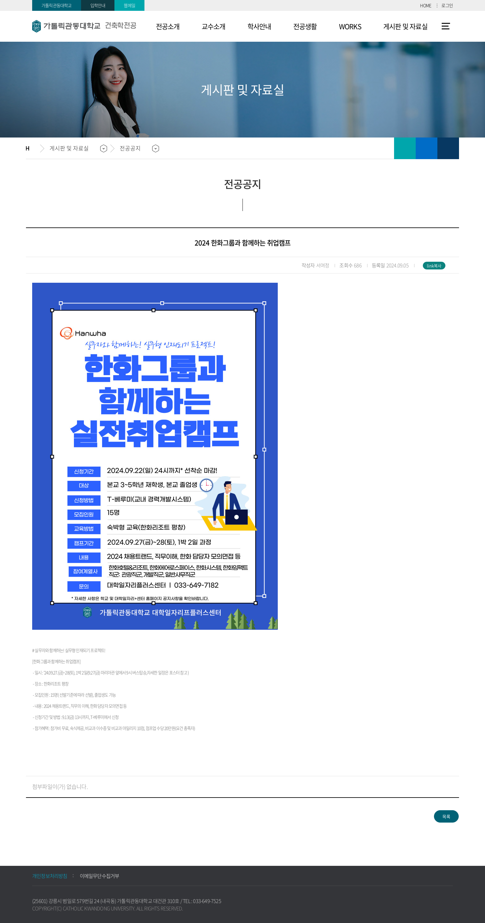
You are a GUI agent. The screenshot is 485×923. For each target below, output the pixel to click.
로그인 (447, 5)
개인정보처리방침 (49, 875)
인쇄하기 (405, 148)
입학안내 (97, 5)
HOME (425, 5)
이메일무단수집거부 (99, 875)
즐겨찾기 (426, 148)
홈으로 (33, 148)
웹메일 (129, 5)
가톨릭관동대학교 (56, 5)
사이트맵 (446, 26)
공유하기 (448, 148)
